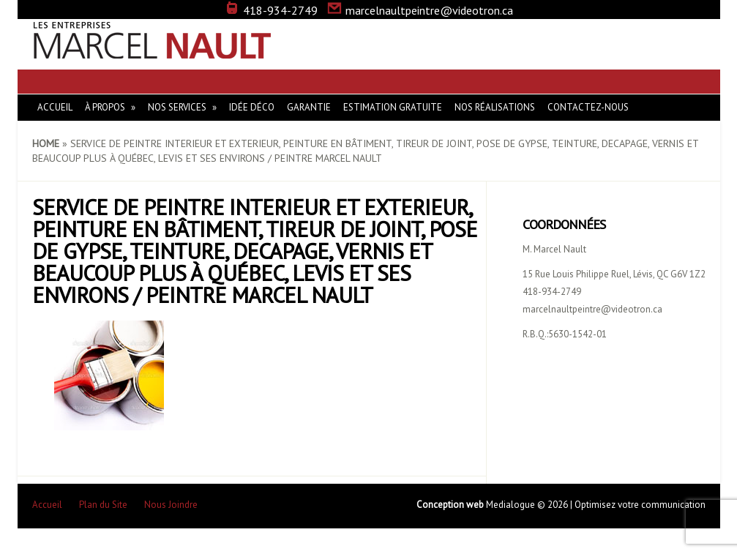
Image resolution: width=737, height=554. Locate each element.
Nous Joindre (171, 504)
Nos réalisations (494, 107)
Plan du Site (103, 504)
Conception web (451, 504)
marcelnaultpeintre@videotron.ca (420, 10)
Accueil (54, 107)
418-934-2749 (271, 10)
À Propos (105, 107)
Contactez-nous (588, 107)
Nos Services (177, 107)
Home (45, 143)
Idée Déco (251, 107)
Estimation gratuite (392, 107)
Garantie (309, 107)
